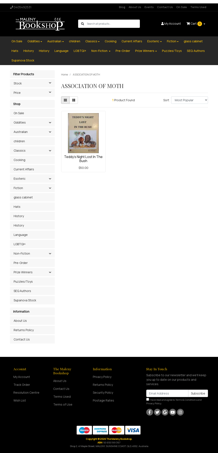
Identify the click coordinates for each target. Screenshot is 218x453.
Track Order (21, 385)
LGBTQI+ (80, 51)
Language (61, 51)
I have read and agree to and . (174, 401)
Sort (166, 100)
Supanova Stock (22, 60)
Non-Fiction (99, 51)
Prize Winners (144, 51)
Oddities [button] (20, 122)
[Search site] (82, 23)
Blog (122, 7)
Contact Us (165, 7)
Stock (34, 83)
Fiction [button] (18, 188)
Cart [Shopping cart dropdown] (194, 23)
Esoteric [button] (20, 179)
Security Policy (103, 392)
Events (149, 7)
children (74, 41)
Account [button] (171, 23)
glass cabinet (193, 41)
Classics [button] (20, 150)
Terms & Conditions (186, 399)
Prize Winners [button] (23, 272)
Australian (54, 41)
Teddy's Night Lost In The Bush (83, 158)
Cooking (110, 41)
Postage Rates (103, 400)
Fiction (171, 41)
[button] (49, 122)
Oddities (33, 41)
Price (34, 92)
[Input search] (113, 23)
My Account (21, 377)
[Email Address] (167, 393)
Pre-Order (123, 51)
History (28, 51)
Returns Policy (24, 330)
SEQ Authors (196, 51)
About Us (135, 7)
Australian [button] (21, 132)
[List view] (73, 100)
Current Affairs (132, 41)
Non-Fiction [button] (22, 253)
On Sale (181, 7)
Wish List (19, 400)
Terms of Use (62, 404)
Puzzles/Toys (172, 51)
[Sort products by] (189, 100)
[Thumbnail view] (65, 100)
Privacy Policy (102, 377)
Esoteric (153, 41)
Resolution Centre (26, 392)
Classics (91, 41)
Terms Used (198, 7)
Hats (14, 51)
